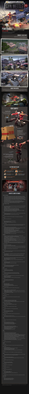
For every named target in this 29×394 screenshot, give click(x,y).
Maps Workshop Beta (25, 37)
